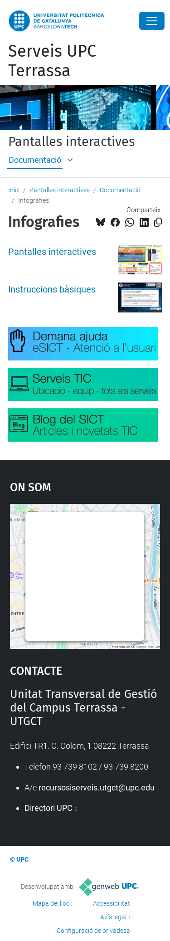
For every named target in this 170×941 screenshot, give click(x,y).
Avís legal (113, 917)
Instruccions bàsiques (52, 289)
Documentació (35, 160)
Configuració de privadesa (93, 930)
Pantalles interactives (71, 142)
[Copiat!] (158, 222)
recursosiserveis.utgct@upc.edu (97, 787)
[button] (71, 160)
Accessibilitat (111, 903)
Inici (13, 190)
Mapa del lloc (51, 903)
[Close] (152, 21)
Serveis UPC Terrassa (52, 61)
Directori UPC (49, 808)
